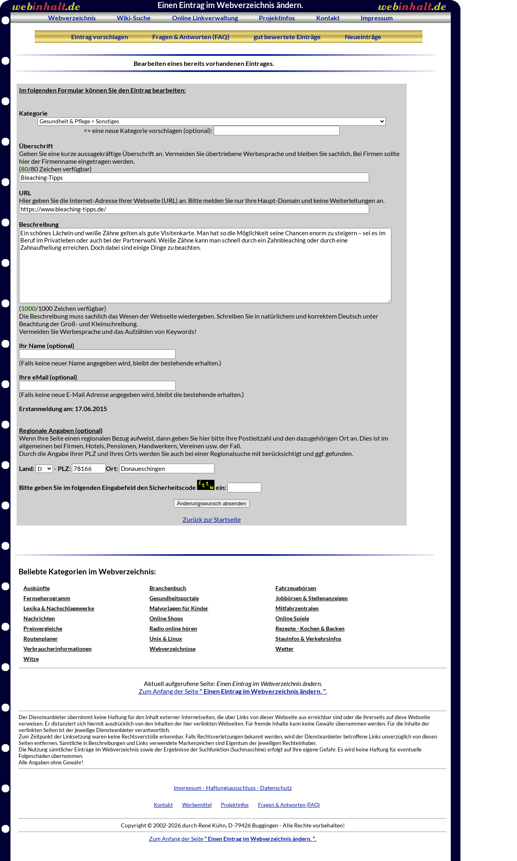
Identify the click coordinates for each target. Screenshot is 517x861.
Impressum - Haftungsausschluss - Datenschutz (233, 787)
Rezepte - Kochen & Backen (310, 628)
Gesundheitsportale (174, 598)
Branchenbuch (167, 588)
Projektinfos (277, 17)
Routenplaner (40, 638)
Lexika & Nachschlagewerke (58, 608)
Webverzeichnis (72, 17)
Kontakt (328, 17)
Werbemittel (197, 805)
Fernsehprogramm (46, 598)
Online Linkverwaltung (205, 17)
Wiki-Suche (134, 17)
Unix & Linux (165, 638)
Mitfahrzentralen (297, 608)
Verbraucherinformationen (57, 648)
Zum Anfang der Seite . (233, 691)
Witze (31, 658)
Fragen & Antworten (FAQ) (191, 36)
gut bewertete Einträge (287, 36)
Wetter (284, 648)
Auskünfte (36, 588)
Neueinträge (363, 36)
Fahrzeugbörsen (295, 588)
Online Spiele (292, 618)
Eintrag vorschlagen (99, 36)
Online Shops (166, 618)
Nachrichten (39, 618)
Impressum (377, 17)
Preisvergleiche (42, 628)
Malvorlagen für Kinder (178, 608)
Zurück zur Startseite (212, 519)
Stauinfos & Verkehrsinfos (308, 638)
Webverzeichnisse (172, 648)
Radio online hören (173, 628)
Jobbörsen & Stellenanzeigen (311, 598)
